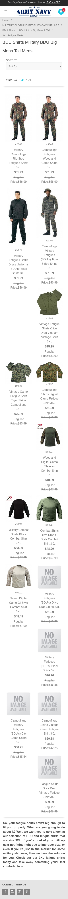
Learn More (53, 2)
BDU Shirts (8, 30)
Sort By (11, 60)
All (29, 79)
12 (15, 79)
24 (22, 79)
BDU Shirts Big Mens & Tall (34, 30)
